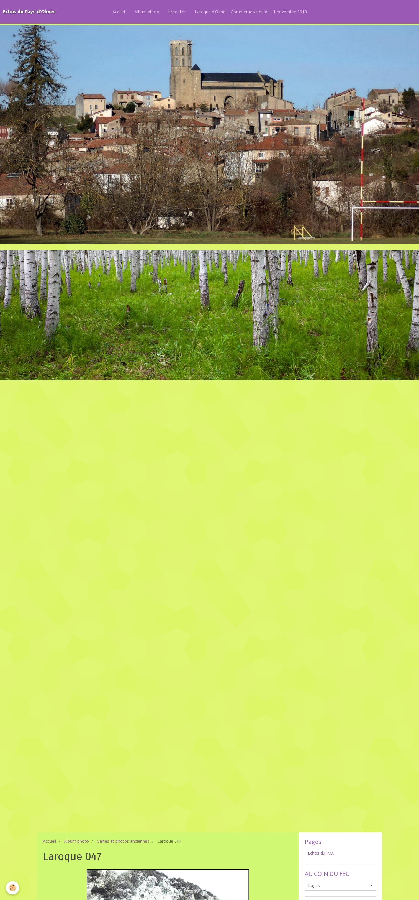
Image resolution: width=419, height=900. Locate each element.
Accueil (119, 11)
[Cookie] (12, 887)
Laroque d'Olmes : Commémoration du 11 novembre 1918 (251, 11)
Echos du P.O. (321, 853)
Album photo (147, 11)
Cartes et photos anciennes (123, 841)
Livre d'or (177, 11)
